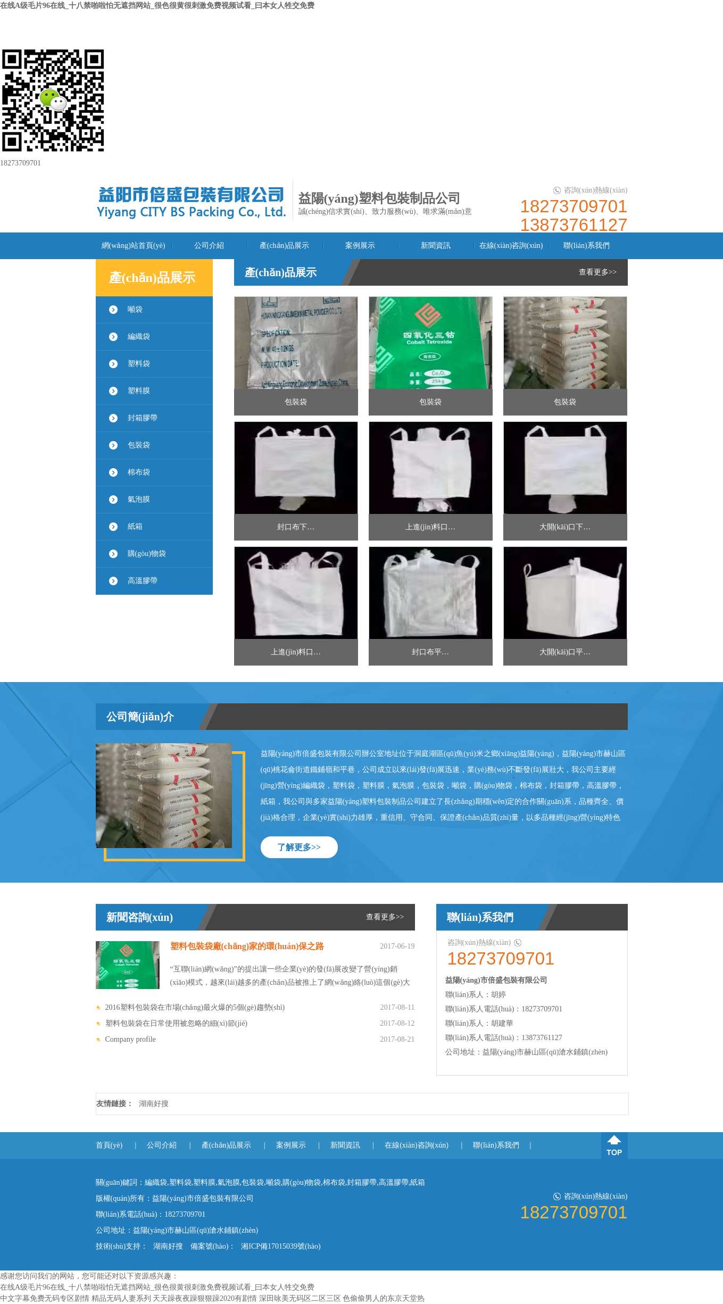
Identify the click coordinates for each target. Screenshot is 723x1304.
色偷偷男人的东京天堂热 (384, 1298)
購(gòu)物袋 (147, 554)
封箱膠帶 (142, 418)
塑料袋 (139, 364)
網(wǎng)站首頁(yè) (133, 246)
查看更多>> (598, 272)
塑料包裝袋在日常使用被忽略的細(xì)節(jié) (176, 1023)
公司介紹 (209, 246)
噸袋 (135, 309)
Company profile (130, 1039)
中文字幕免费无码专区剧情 (44, 1298)
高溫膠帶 (142, 581)
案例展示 (360, 246)
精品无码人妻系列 (121, 1298)
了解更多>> (299, 847)
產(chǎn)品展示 (285, 246)
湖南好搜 (154, 1104)
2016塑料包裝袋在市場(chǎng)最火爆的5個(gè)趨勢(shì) (195, 1007)
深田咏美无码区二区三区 (300, 1298)
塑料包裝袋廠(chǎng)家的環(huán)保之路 (247, 946)
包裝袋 (139, 445)
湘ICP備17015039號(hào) (280, 1246)
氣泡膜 (139, 499)
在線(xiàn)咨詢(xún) (511, 246)
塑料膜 (139, 391)
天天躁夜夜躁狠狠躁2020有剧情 (205, 1298)
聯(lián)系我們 (586, 246)
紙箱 (135, 526)
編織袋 (139, 336)
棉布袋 (139, 472)
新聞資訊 (436, 246)
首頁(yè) (109, 1145)
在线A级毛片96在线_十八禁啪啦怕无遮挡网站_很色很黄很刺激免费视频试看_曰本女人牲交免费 (157, 6)
